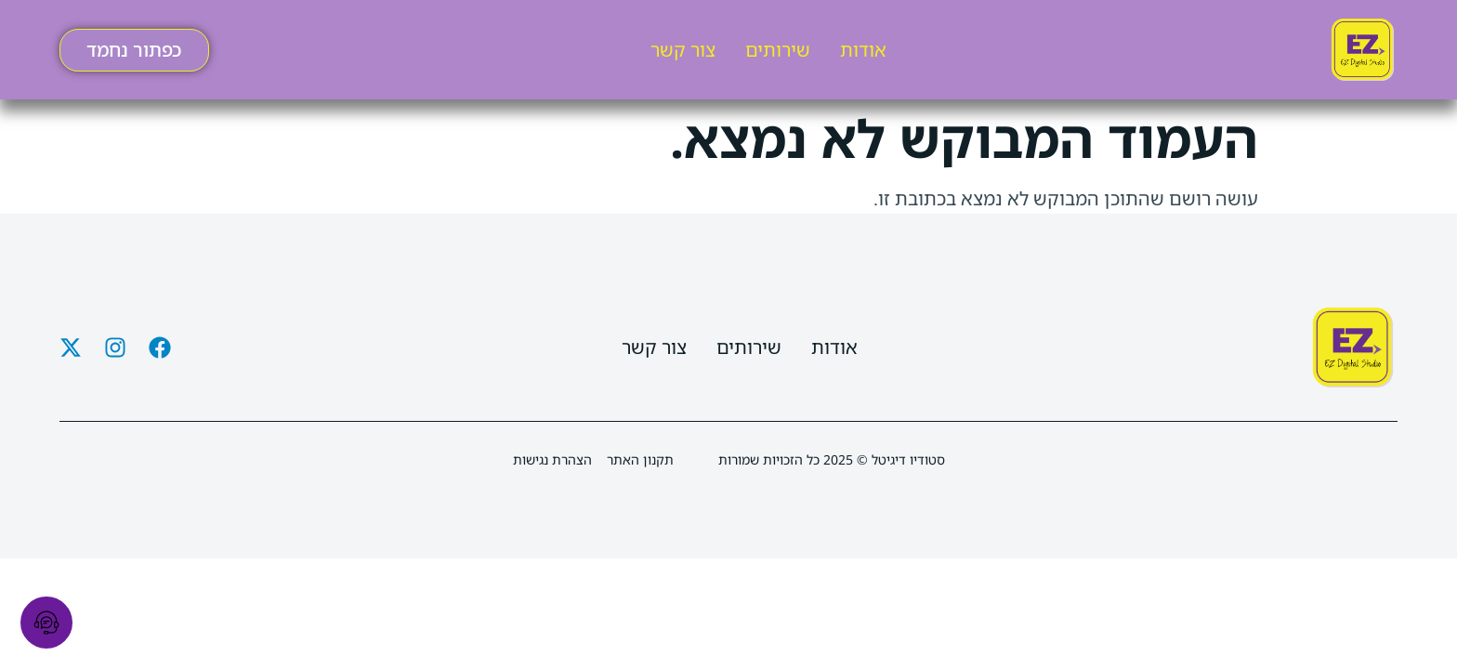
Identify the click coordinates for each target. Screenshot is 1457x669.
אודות (863, 49)
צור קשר (682, 49)
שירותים (777, 49)
